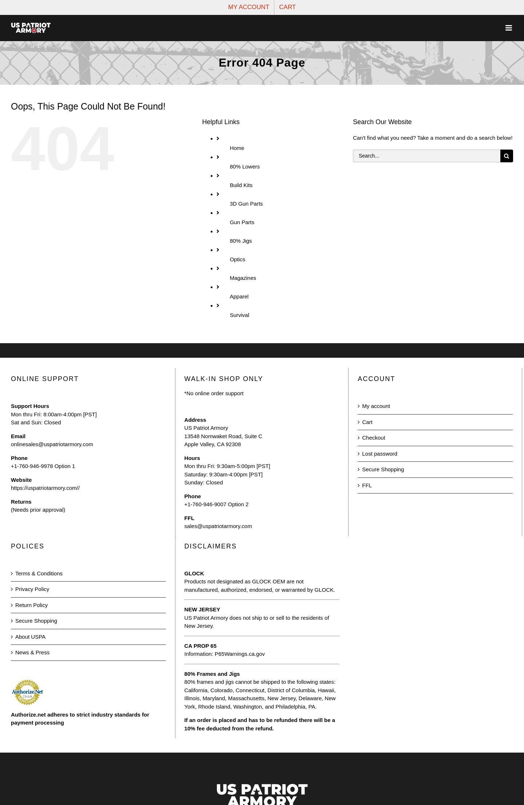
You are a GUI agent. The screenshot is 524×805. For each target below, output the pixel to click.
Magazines (243, 278)
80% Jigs (241, 241)
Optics (237, 259)
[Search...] (426, 156)
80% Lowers (245, 166)
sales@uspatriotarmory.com (218, 526)
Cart (367, 422)
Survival (239, 315)
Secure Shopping (383, 469)
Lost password (379, 454)
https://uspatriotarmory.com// (45, 488)
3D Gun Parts (246, 204)
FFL (367, 485)
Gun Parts (242, 222)
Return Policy (31, 605)
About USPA (30, 637)
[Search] (506, 156)
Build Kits (241, 185)
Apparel (239, 296)
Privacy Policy (32, 589)
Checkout (373, 438)
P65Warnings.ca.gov (240, 654)
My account (376, 406)
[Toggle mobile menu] (509, 28)
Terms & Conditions (39, 573)
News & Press (32, 652)
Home (237, 148)
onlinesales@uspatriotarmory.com (52, 444)
